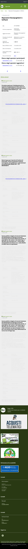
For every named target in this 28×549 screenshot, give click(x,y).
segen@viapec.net (5, 520)
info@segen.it (4, 523)
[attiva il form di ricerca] (21, 6)
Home (2, 11)
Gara (6, 11)
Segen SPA (7, 6)
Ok (10, 547)
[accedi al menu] (25, 6)
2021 (15, 56)
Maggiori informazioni (15, 547)
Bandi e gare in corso (7, 80)
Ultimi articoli (4, 77)
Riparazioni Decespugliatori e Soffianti (12, 18)
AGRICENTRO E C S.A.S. (7, 60)
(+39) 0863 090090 (5, 504)
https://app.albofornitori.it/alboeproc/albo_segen (15, 104)
